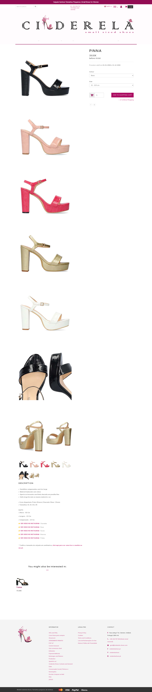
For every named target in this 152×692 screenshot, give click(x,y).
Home (22, 41)
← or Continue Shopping (126, 100)
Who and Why (53, 633)
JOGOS (51, 679)
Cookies (80, 635)
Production (52, 658)
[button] (108, 6)
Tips (115, 41)
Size (90, 81)
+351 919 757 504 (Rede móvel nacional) (75, 8)
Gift (70, 41)
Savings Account (53, 41)
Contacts (84, 41)
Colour (91, 72)
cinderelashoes (114, 652)
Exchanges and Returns (56, 656)
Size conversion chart (55, 648)
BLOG (127, 41)
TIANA (19, 587)
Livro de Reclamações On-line (87, 640)
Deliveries (52, 651)
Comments (100, 41)
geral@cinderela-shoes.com (118, 645)
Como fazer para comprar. (57, 635)
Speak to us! (52, 661)
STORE (34, 41)
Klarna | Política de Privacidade (87, 643)
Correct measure (54, 646)
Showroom (52, 638)
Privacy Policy (82, 633)
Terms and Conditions (84, 638)
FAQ (50, 677)
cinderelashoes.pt (115, 649)
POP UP (51, 643)
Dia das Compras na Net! (56, 674)
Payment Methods (54, 653)
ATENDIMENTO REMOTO (56, 640)
